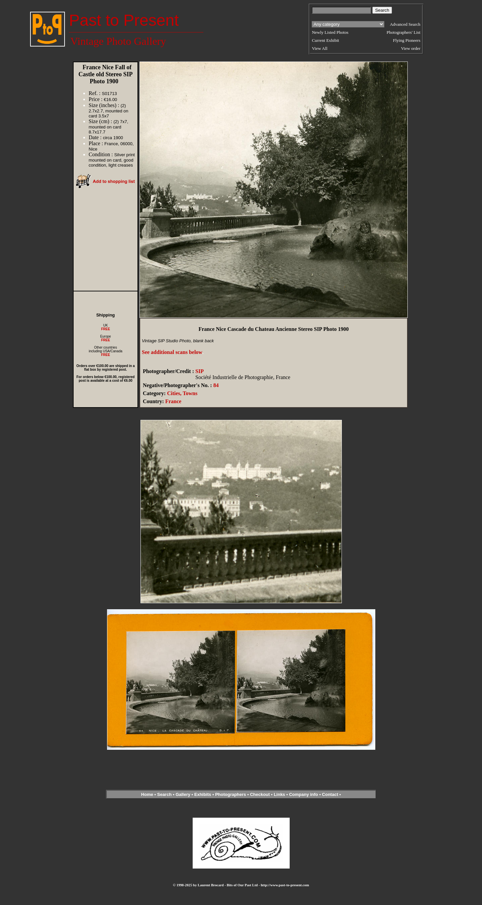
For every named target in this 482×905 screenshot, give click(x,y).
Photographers (230, 794)
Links (279, 794)
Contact (330, 794)
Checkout (260, 794)
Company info (304, 794)
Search (164, 794)
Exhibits (202, 794)
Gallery (183, 794)
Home (147, 794)
